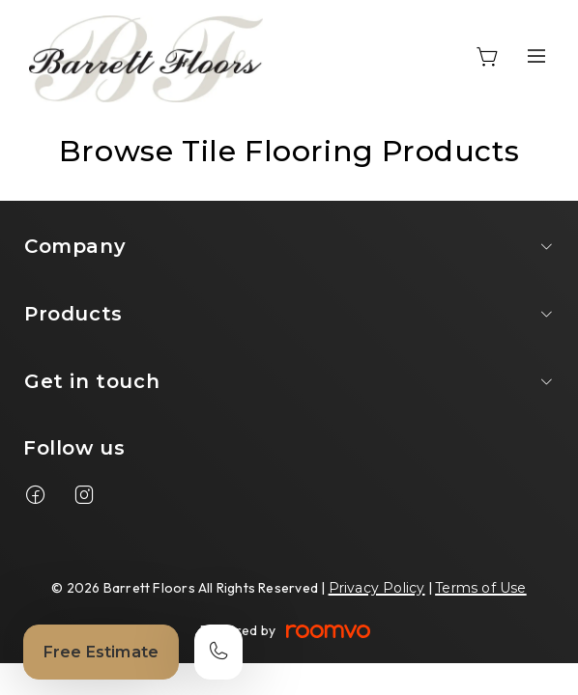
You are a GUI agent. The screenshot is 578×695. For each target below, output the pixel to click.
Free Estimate (101, 652)
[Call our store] (218, 652)
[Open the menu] (536, 55)
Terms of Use (481, 588)
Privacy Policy (377, 588)
